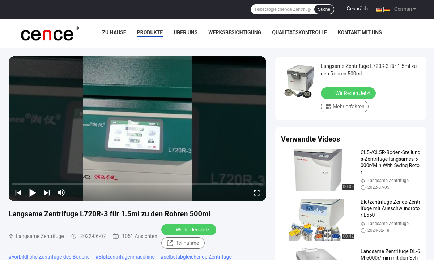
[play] (137, 129)
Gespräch (357, 9)
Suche (324, 9)
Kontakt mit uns (360, 32)
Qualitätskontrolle (299, 32)
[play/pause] (32, 192)
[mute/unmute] (61, 192)
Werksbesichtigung (234, 32)
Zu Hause (114, 32)
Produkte (150, 32)
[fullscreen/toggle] (257, 192)
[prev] (18, 192)
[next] (47, 192)
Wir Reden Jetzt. (189, 229)
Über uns (185, 32)
